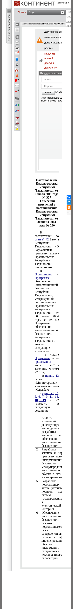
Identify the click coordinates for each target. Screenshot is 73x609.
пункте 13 (52, 375)
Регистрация (63, 2)
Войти (48, 92)
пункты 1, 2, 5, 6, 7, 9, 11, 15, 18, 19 (47, 396)
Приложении (43, 274)
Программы (42, 358)
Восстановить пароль (53, 100)
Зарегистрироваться (52, 97)
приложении (43, 361)
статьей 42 (42, 239)
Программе (42, 277)
